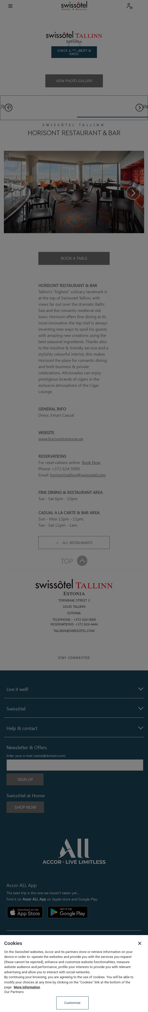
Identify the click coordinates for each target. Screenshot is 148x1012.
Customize (72, 1003)
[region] (74, 973)
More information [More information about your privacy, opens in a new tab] (27, 987)
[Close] (139, 943)
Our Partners (14, 992)
